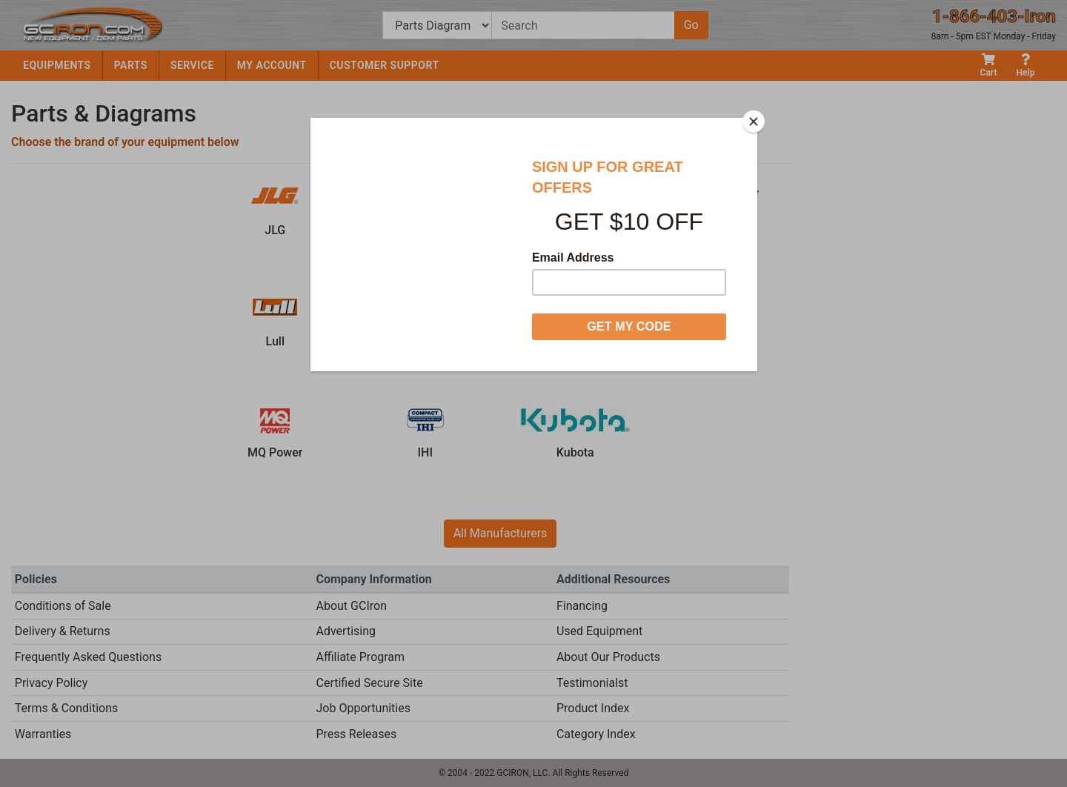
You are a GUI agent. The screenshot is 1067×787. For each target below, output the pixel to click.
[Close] (753, 121)
